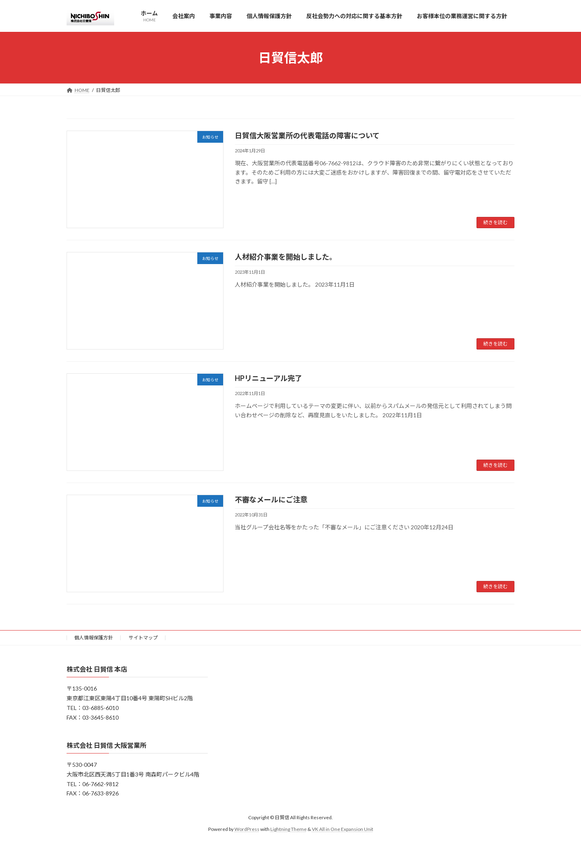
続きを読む (495, 222)
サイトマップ (143, 638)
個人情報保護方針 (93, 638)
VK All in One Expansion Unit (342, 829)
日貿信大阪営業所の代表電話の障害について (307, 135)
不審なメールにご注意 (271, 499)
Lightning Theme (288, 829)
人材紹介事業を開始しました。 (285, 256)
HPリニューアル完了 (268, 378)
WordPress (246, 829)
